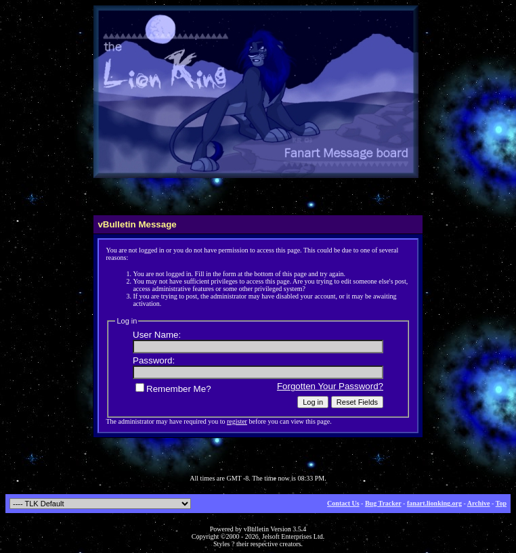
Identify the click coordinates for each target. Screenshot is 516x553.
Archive (478, 503)
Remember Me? (173, 389)
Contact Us (343, 503)
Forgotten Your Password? (330, 386)
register (237, 421)
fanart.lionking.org (434, 503)
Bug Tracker (383, 503)
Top (501, 503)
